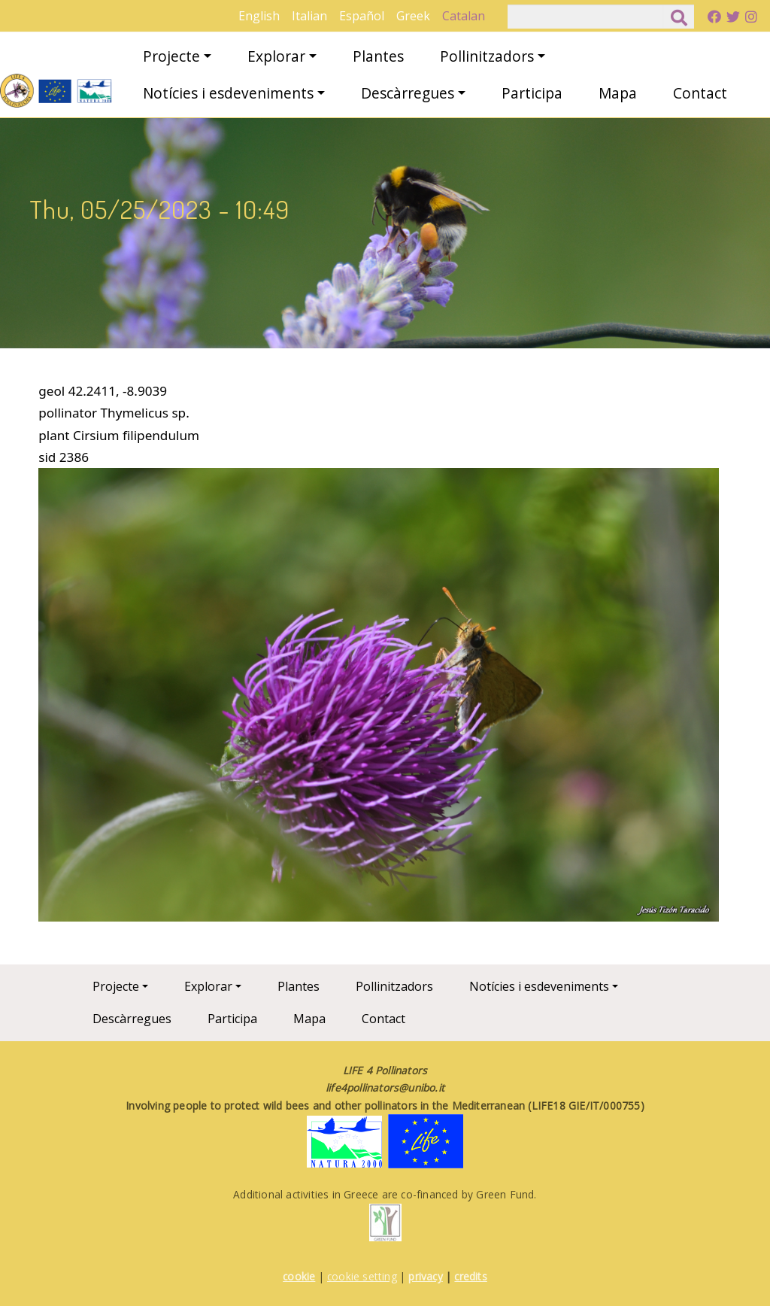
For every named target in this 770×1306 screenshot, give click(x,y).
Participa (532, 93)
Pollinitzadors (487, 56)
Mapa (618, 93)
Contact (700, 93)
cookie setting (362, 1276)
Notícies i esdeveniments (228, 93)
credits (470, 1276)
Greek (413, 16)
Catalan (463, 16)
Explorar (276, 56)
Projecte (171, 56)
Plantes (378, 56)
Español (361, 16)
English (259, 16)
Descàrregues (407, 93)
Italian (309, 16)
